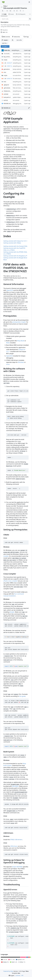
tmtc (5, 81)
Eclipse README (17, 867)
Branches (16, 37)
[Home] (3, 2)
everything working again (19, 50)
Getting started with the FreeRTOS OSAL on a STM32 (14, 249)
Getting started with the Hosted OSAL (15, 246)
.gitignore (6, 85)
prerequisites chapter (19, 322)
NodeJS (12, 612)
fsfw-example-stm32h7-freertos (15, 8)
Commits (6, 37)
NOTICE (6, 100)
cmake (5, 60)
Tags (26, 37)
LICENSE (6, 94)
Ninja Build (20, 341)
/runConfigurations (7, 53)
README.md (7, 103)
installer (5, 556)
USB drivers (14, 846)
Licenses (17, 975)
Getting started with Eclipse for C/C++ (15, 241)
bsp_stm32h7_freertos (7, 57)
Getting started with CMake (12, 243)
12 (10, 11)
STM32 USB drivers (16, 839)
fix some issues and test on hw (21, 78)
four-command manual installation (13, 595)
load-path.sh (7, 97)
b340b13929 (10, 78)
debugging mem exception (20, 103)
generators (7, 69)
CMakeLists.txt (7, 91)
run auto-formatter (18, 75)
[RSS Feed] (3, 11)
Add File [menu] (5, 43)
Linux (8, 364)
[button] (12, 40)
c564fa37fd (10, 63)
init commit (16, 94)
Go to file (19, 40)
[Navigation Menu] (29, 2)
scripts (5, 75)
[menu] (11, 975)
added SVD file (17, 72)
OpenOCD (10, 290)
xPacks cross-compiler (10, 581)
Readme (4, 30)
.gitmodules (7, 88)
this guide (22, 696)
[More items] (30, 14)
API (22, 975)
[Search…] (30, 19)
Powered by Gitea (8, 971)
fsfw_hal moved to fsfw (19, 88)
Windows (21, 362)
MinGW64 (15, 786)
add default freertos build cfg (21, 53)
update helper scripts (19, 97)
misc (5, 72)
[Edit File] (29, 108)
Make (8, 343)
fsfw (4, 6)
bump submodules (18, 69)
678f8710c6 (10, 66)
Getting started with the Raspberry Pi (15, 256)
